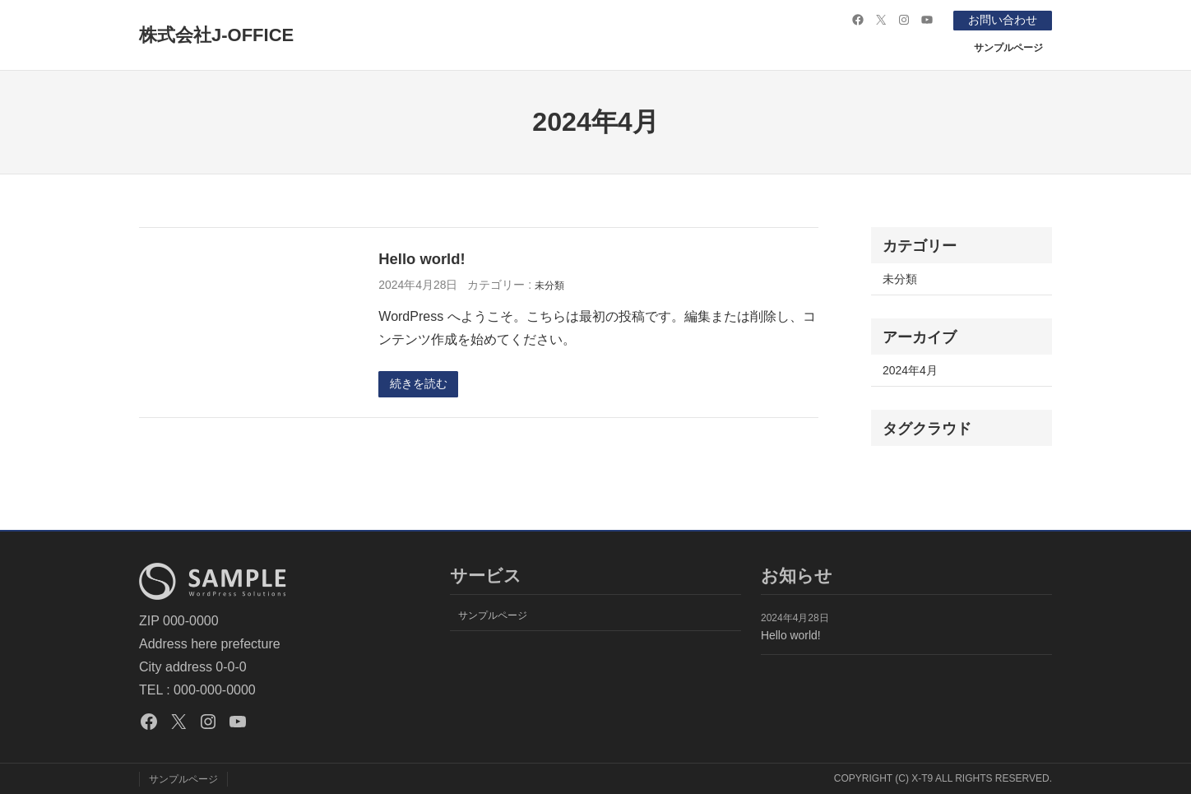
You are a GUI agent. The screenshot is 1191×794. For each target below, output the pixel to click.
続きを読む (418, 384)
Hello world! (421, 258)
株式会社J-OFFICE (216, 35)
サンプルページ (1008, 47)
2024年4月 (910, 369)
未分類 (549, 285)
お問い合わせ (1001, 19)
